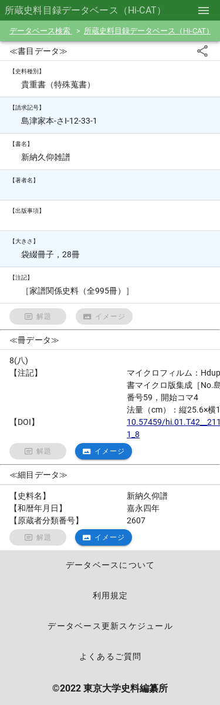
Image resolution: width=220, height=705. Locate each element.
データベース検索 (40, 30)
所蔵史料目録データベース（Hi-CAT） (149, 30)
